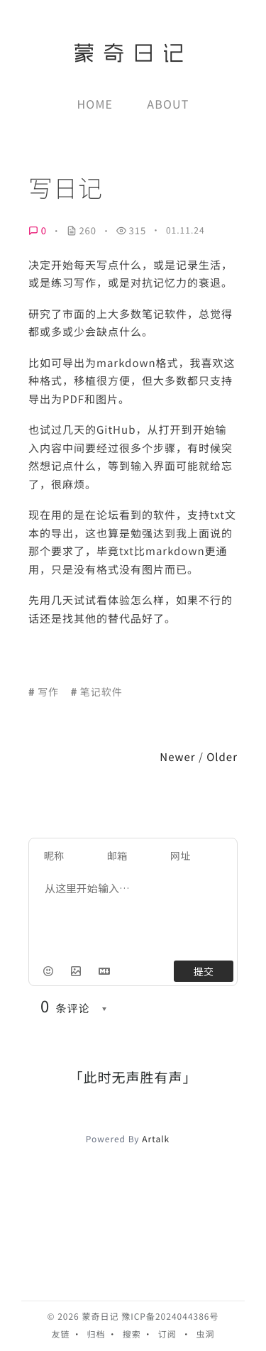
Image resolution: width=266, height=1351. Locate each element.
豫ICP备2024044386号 (169, 1317)
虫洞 (205, 1334)
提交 (204, 971)
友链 (60, 1334)
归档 (96, 1334)
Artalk (156, 1139)
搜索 (132, 1334)
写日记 (65, 187)
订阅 (167, 1334)
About (168, 103)
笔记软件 (101, 692)
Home (95, 103)
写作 (48, 692)
